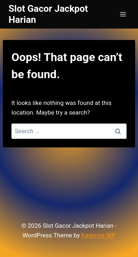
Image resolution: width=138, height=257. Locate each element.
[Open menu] (122, 14)
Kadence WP (98, 235)
